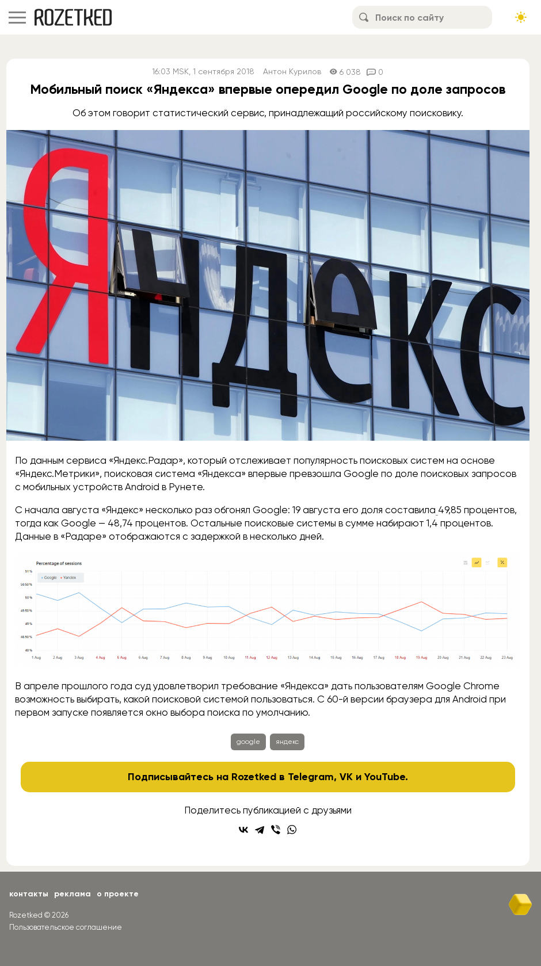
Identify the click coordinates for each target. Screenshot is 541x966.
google (248, 742)
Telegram (311, 776)
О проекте (118, 894)
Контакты (28, 894)
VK (346, 776)
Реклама (72, 894)
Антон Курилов (292, 71)
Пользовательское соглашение (65, 927)
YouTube (384, 776)
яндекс (287, 742)
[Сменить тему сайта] (520, 17)
